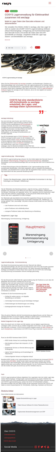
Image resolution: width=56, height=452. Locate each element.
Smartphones (8, 329)
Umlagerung (23, 160)
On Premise (20, 143)
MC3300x (13, 361)
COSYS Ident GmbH (10, 441)
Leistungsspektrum (9, 437)
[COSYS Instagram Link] (36, 447)
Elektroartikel (14, 83)
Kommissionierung (35, 160)
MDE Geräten (46, 327)
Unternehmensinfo (9, 434)
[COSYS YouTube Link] (48, 447)
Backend (26, 136)
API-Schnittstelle (25, 124)
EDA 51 (50, 359)
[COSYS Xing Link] (45, 447)
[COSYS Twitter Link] (42, 447)
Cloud (17, 139)
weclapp (23, 83)
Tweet (28, 50)
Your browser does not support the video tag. (45, 345)
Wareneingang (13, 160)
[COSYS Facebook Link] (39, 447)
